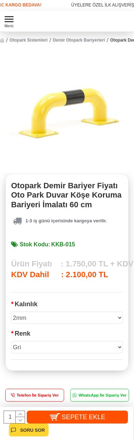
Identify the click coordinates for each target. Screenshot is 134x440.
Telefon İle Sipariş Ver (38, 395)
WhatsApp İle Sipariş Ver (102, 395)
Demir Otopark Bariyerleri (79, 40)
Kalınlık (26, 304)
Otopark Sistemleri (28, 40)
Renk (22, 333)
